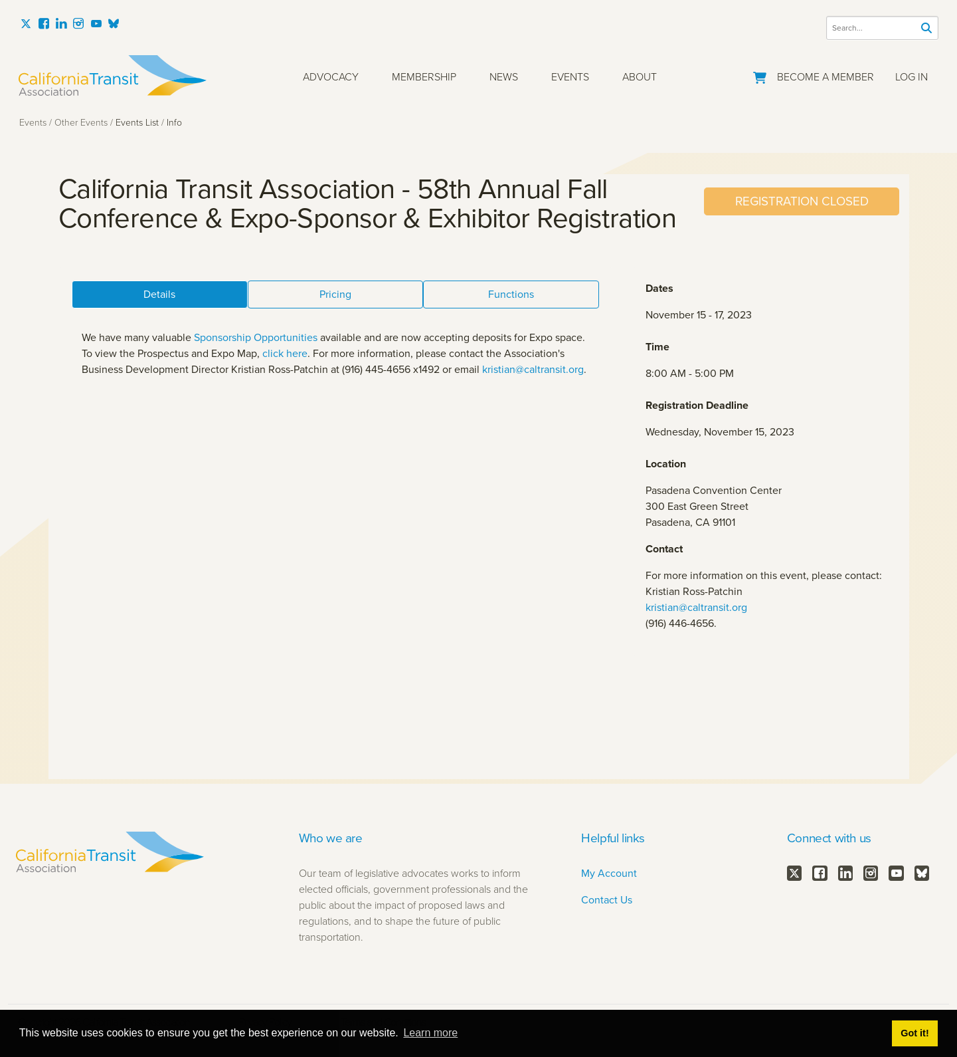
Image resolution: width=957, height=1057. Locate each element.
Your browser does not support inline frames (478, 476)
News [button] (503, 76)
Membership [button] (424, 76)
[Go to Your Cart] (759, 75)
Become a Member (825, 76)
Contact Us (606, 899)
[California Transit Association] (113, 75)
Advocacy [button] (331, 76)
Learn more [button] (430, 1032)
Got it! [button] (914, 1033)
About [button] (639, 76)
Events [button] (570, 76)
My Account (609, 873)
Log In (911, 76)
